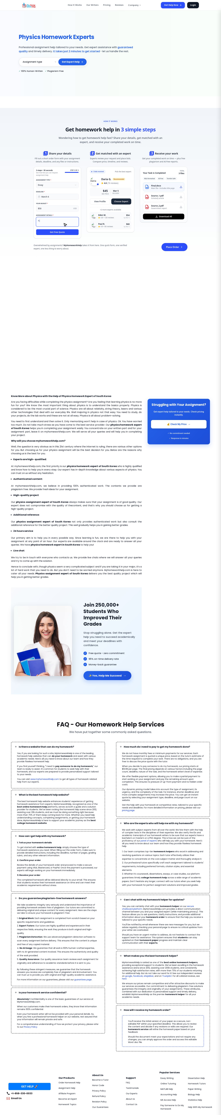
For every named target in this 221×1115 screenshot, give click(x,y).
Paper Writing (194, 1043)
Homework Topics (66, 1059)
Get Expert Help (73, 61)
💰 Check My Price (178, 424)
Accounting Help (167, 1049)
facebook (167, 939)
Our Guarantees (99, 1062)
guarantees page (75, 947)
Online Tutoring (167, 1038)
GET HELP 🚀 (29, 1041)
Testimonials (131, 1042)
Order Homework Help (68, 1037)
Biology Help (193, 1049)
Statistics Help (194, 1054)
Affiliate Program (66, 1048)
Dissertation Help (195, 1033)
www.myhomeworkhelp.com (41, 759)
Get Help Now (174, 5)
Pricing (107, 5)
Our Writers (94, 5)
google (159, 939)
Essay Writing (166, 1033)
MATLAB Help (166, 1043)
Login (193, 5)
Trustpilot (193, 939)
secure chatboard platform (190, 877)
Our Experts (131, 1048)
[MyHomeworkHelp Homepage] (35, 5)
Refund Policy (98, 1051)
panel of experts (183, 815)
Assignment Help (66, 1042)
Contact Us (131, 1059)
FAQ (128, 1037)
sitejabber (177, 939)
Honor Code (97, 1040)
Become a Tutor (99, 1034)
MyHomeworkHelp (31, 1082)
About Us (130, 1053)
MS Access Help (167, 1054)
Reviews (119, 5)
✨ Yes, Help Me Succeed (106, 661)
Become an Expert (67, 1053)
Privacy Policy (23, 994)
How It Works (78, 5)
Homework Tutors (196, 1038)
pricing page (187, 788)
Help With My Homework (199, 1062)
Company (133, 5)
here (146, 941)
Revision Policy (99, 1056)
